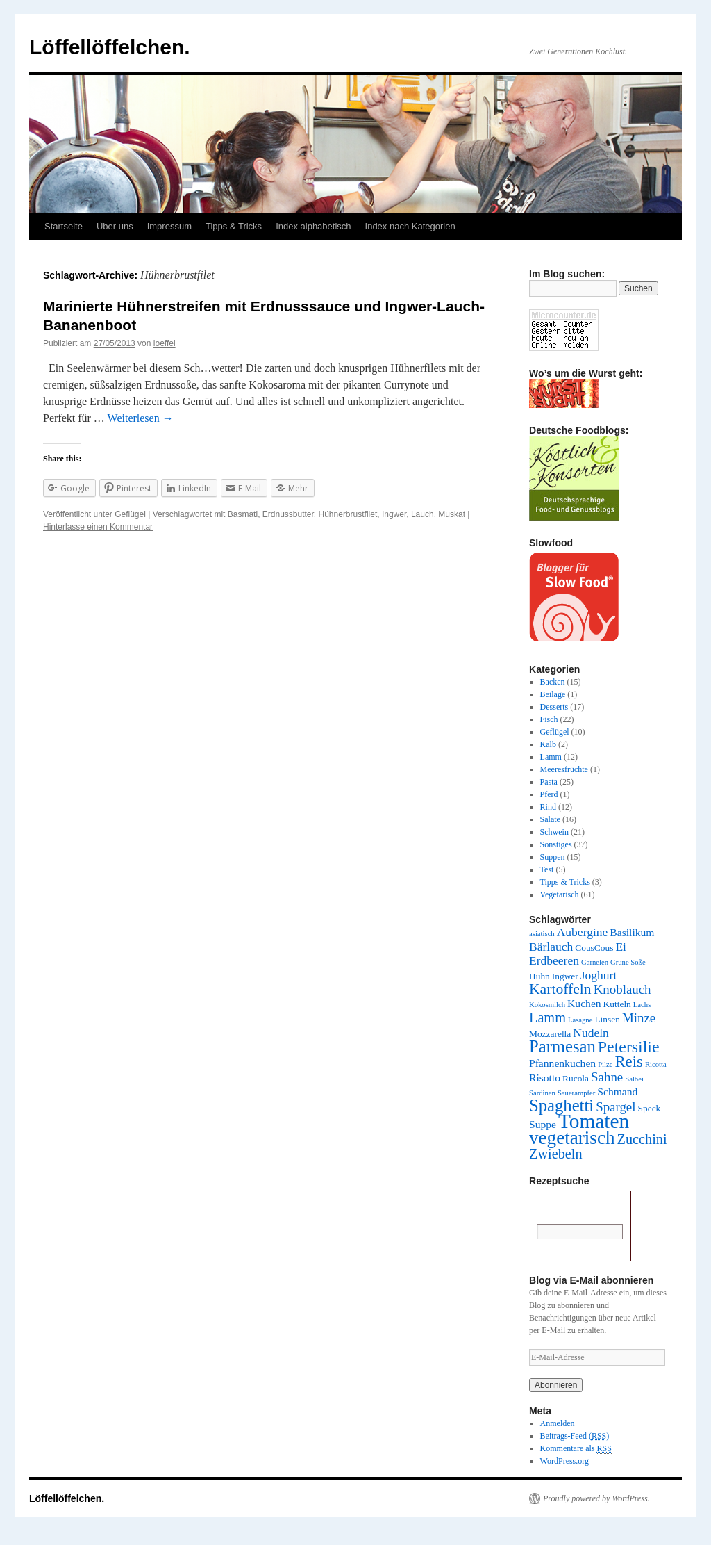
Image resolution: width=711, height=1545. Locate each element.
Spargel (615, 1107)
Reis (628, 1061)
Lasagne (580, 1020)
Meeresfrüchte (564, 769)
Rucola (575, 1078)
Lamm (551, 757)
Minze (638, 1018)
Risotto (544, 1078)
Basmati (243, 514)
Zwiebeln (556, 1153)
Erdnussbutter (288, 514)
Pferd (549, 794)
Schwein (554, 832)
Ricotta (656, 1064)
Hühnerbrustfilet (348, 514)
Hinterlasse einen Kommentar (98, 527)
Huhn (539, 976)
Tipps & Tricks (234, 226)
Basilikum (632, 932)
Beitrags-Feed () (575, 1436)
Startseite (63, 226)
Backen (552, 682)
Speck (649, 1108)
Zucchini (642, 1139)
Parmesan (562, 1046)
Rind (548, 807)
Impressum (169, 226)
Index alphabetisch (313, 226)
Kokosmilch (547, 1004)
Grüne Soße (628, 962)
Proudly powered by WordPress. (596, 1498)
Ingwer (394, 514)
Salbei (634, 1079)
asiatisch (542, 934)
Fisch (549, 719)
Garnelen (594, 962)
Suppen (552, 857)
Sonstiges (556, 844)
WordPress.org (564, 1461)
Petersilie (629, 1047)
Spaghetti (561, 1105)
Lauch (422, 514)
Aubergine (582, 932)
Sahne (607, 1077)
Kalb (548, 744)
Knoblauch (622, 989)
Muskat (451, 514)
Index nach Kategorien (410, 226)
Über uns (115, 226)
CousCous (594, 947)
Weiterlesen (141, 418)
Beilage (553, 694)
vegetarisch (572, 1137)
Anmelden (557, 1423)
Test (547, 869)
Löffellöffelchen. (109, 46)
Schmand (617, 1091)
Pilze (605, 1064)
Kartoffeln (560, 989)
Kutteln (617, 1004)
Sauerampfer (576, 1093)
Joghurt (598, 975)
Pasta (549, 782)
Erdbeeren (554, 960)
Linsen (607, 1019)
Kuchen (584, 1003)
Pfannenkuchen (562, 1063)
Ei (620, 947)
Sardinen (542, 1093)
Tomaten (593, 1121)
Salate (550, 819)
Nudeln (591, 1033)
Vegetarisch (559, 894)
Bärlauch (551, 947)
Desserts (554, 707)
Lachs (642, 1004)
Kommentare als (576, 1449)
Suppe (542, 1124)
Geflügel (130, 514)
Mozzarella (550, 1034)
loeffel (164, 343)
